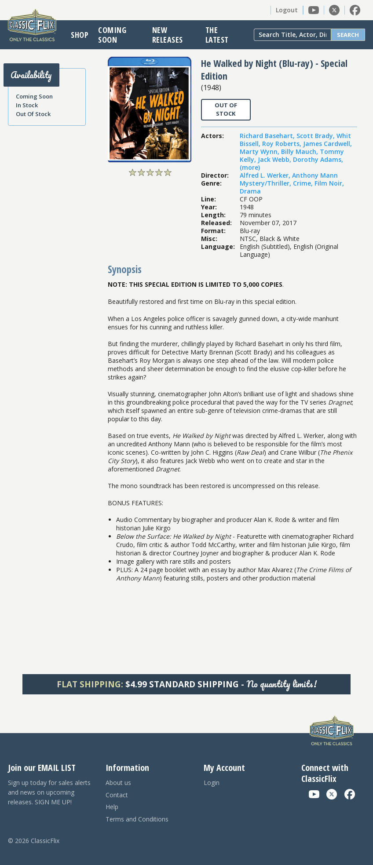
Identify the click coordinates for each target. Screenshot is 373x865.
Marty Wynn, (260, 151)
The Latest (217, 35)
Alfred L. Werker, (266, 175)
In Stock (27, 105)
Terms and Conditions (137, 819)
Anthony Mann (315, 175)
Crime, (303, 183)
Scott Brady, (316, 135)
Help (112, 807)
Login (211, 782)
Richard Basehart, (268, 135)
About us (118, 782)
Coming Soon (112, 35)
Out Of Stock (33, 114)
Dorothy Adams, (318, 159)
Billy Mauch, (300, 151)
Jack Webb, (275, 159)
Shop (79, 34)
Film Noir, (329, 183)
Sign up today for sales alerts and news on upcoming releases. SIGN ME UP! (49, 792)
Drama (250, 191)
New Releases (167, 35)
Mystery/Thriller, (266, 183)
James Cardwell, (327, 143)
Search (348, 35)
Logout (287, 10)
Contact (117, 795)
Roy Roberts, (282, 143)
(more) (250, 167)
